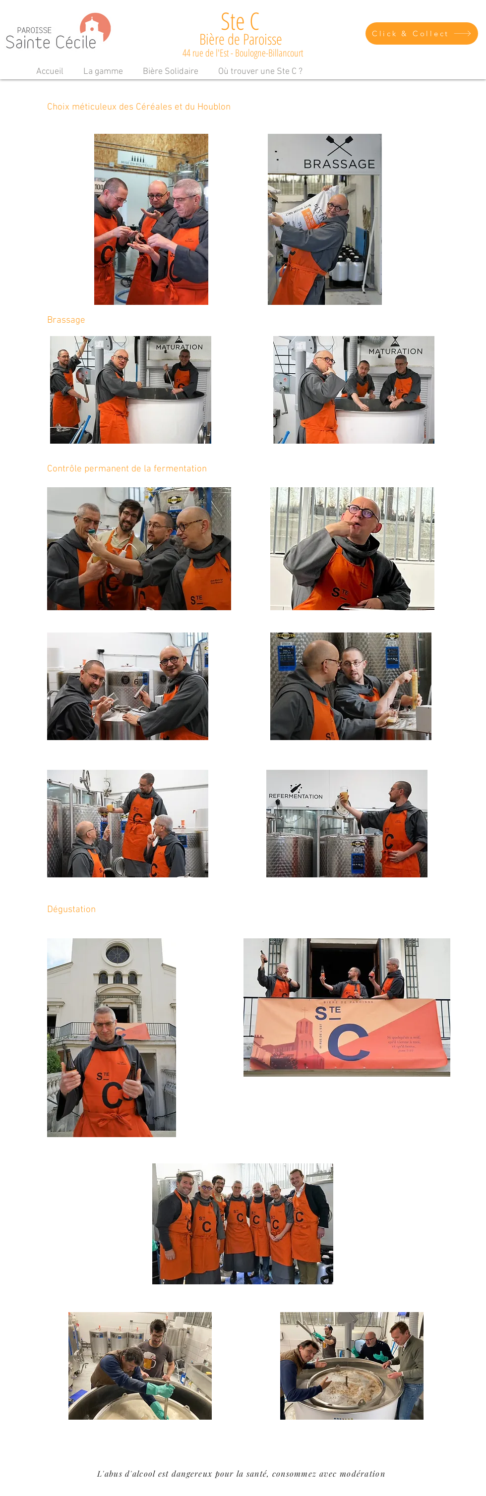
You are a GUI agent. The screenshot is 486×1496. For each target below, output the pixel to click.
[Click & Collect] (421, 33)
